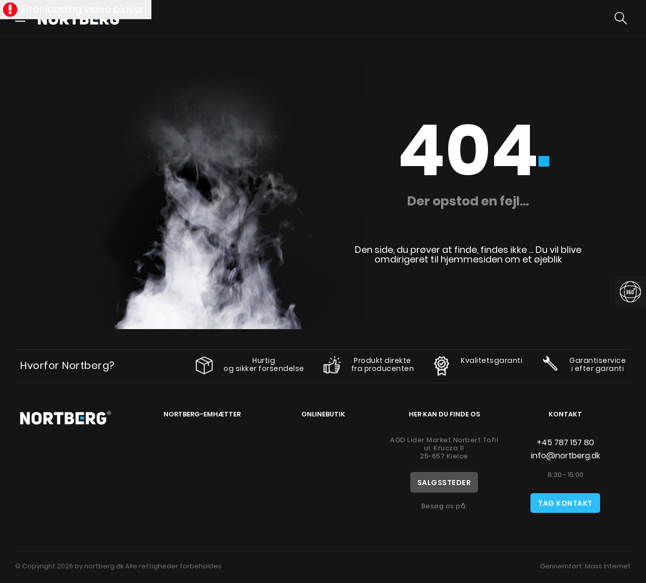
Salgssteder (444, 483)
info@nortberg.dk (565, 455)
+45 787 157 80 (565, 442)
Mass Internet (608, 566)
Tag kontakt (565, 503)
